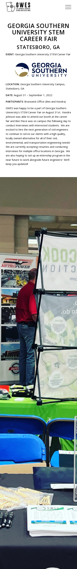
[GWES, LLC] (32, 7)
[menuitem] (66, 7)
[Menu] (66, 7)
